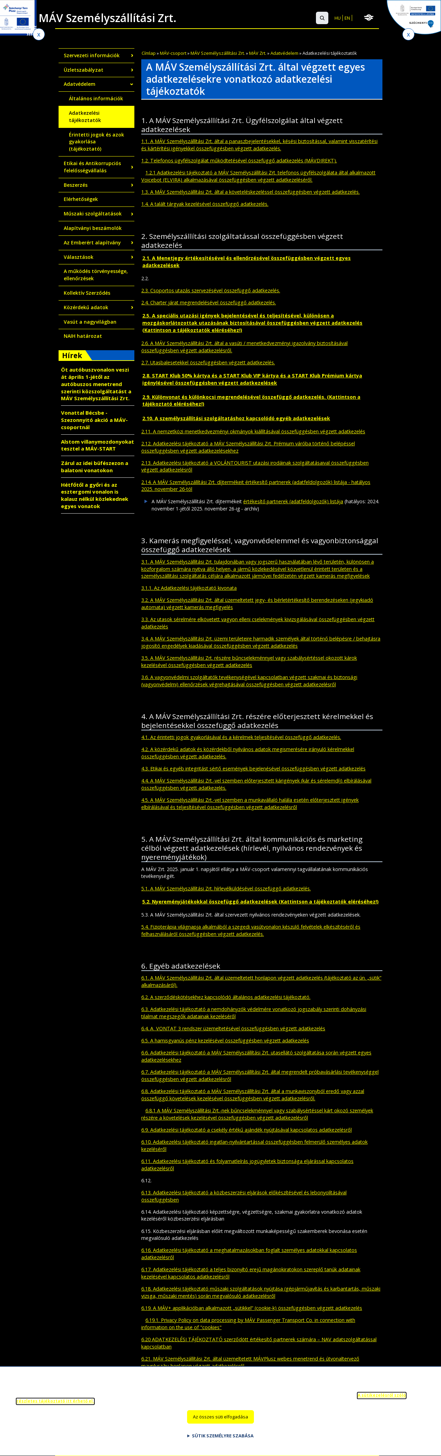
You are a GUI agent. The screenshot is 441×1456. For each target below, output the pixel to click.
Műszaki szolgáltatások (93, 213)
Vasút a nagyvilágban (90, 321)
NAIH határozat (83, 336)
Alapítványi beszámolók (93, 228)
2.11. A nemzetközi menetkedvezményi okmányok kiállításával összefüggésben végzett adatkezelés (253, 431)
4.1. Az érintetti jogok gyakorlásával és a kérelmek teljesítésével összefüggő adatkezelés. (241, 737)
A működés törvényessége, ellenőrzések (96, 275)
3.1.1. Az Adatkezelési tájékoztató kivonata (189, 588)
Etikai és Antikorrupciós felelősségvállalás (92, 167)
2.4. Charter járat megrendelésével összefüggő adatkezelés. (208, 302)
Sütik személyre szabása (223, 1440)
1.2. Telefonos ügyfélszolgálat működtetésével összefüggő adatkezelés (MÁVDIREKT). (239, 160)
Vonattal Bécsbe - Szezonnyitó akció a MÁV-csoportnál (94, 420)
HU (338, 18)
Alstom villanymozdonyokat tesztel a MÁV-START (97, 445)
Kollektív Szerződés (87, 293)
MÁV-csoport (173, 53)
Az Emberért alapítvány (92, 242)
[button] (322, 18)
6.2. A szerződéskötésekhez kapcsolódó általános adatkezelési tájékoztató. (225, 997)
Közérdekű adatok (86, 307)
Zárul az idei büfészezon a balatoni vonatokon (94, 466)
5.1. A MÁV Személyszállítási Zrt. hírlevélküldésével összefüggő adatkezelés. (226, 888)
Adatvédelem (284, 53)
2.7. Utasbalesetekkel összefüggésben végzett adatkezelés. (208, 362)
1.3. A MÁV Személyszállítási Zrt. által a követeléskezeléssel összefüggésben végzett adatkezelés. (250, 192)
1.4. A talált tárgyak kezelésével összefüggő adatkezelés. (204, 204)
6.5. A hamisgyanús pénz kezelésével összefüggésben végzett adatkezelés (225, 1040)
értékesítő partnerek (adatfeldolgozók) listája (293, 501)
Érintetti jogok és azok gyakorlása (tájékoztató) (96, 141)
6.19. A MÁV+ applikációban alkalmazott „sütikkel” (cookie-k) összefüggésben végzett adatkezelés (251, 1308)
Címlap (149, 53)
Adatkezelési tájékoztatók (85, 116)
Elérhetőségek (81, 199)
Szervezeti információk (92, 55)
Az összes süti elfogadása (220, 1421)
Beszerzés (76, 185)
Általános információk (96, 98)
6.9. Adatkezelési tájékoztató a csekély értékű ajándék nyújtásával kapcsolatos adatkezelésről (246, 1129)
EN (347, 18)
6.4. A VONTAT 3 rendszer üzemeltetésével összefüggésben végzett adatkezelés (233, 1028)
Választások (78, 257)
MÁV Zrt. (257, 53)
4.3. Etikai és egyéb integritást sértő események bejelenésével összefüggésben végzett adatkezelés (253, 768)
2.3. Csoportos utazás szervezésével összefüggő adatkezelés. (210, 290)
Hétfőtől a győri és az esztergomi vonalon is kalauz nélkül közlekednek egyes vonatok (94, 495)
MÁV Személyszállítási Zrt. (218, 53)
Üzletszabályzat (83, 70)
